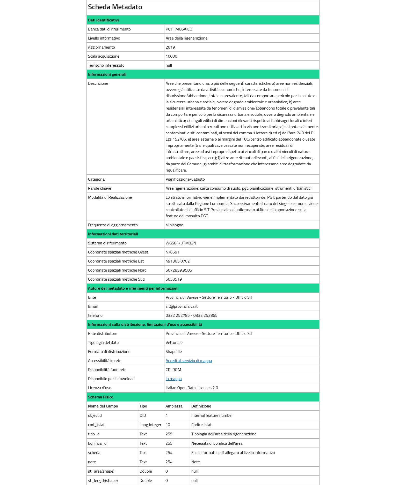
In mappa (174, 378)
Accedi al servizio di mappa (189, 360)
